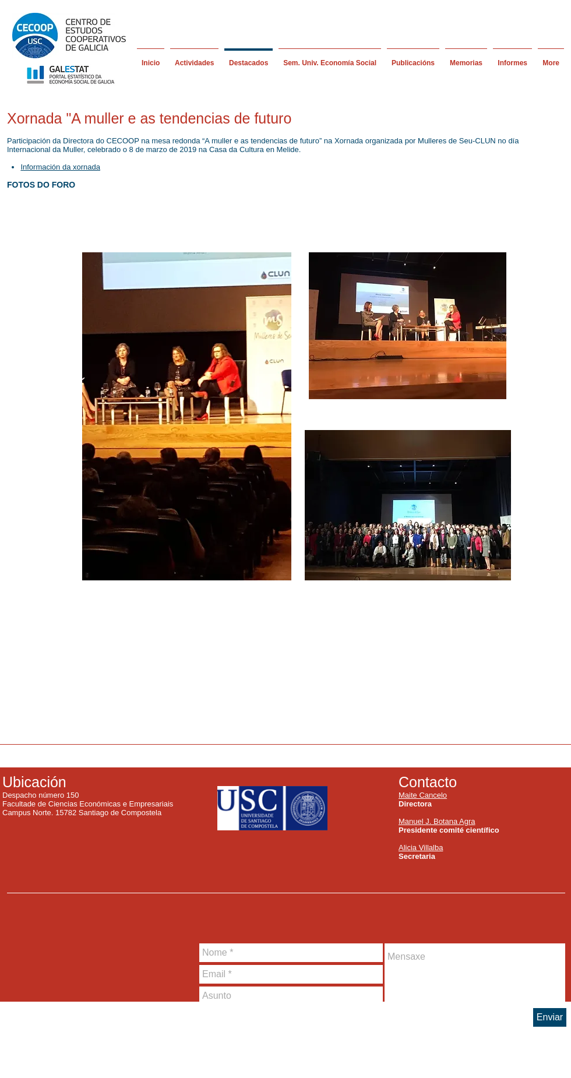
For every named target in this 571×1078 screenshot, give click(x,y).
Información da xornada (60, 167)
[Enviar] (549, 1017)
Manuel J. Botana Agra (437, 821)
